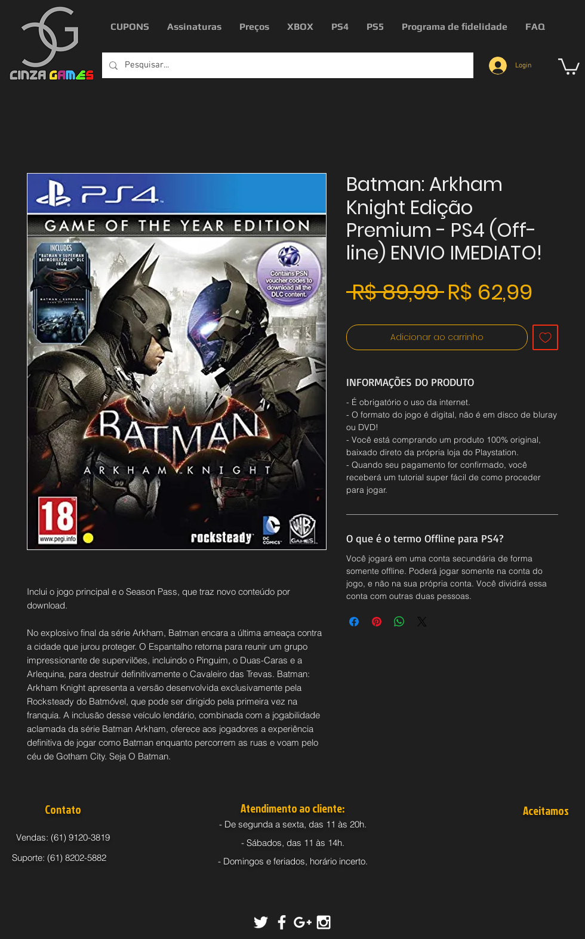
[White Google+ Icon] (302, 922)
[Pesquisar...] (286, 65)
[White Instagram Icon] (323, 922)
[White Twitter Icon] (260, 922)
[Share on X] (422, 621)
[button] (569, 66)
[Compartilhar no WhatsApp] (399, 621)
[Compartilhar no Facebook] (354, 621)
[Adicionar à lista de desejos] (545, 337)
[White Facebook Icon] (281, 922)
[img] (525, 839)
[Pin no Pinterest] (377, 621)
